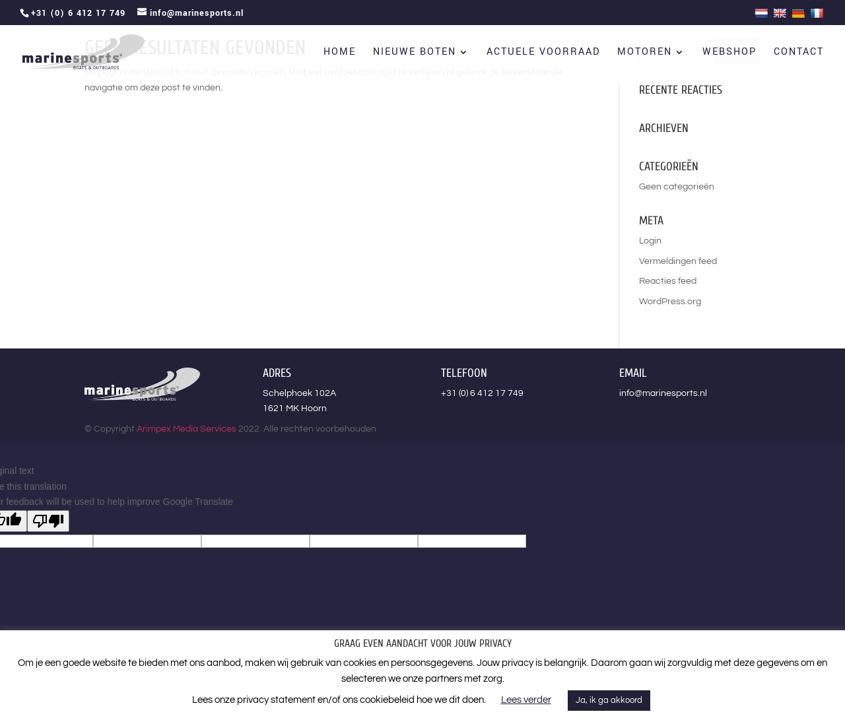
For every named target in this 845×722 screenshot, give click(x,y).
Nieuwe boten (414, 53)
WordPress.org (670, 301)
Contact (799, 53)
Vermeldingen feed (678, 261)
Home (339, 53)
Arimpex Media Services (186, 429)
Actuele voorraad (543, 53)
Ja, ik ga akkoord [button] (609, 700)
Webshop (729, 53)
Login (650, 241)
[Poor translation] (48, 521)
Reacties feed (667, 281)
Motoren (644, 53)
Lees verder (526, 700)
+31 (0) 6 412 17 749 (482, 393)
